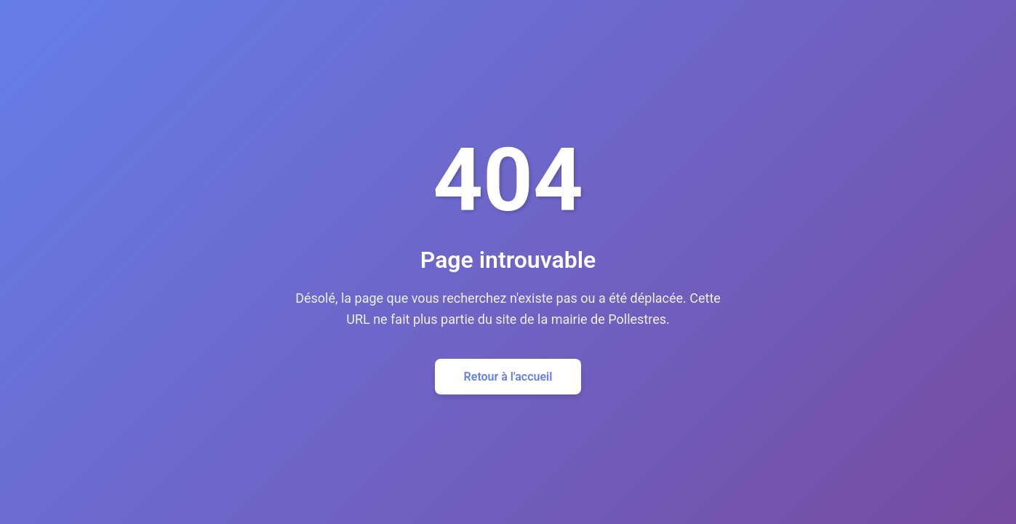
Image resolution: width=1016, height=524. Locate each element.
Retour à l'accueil (508, 377)
